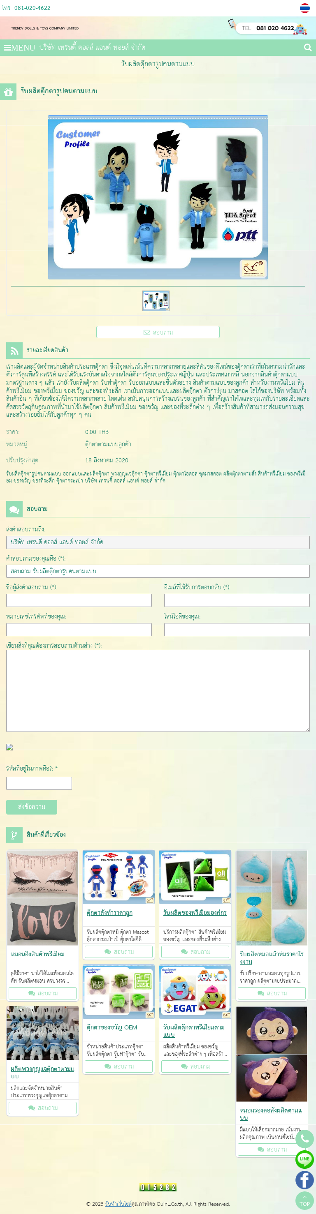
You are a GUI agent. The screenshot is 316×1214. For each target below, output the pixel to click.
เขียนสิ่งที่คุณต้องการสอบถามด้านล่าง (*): (54, 645)
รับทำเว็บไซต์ (118, 1204)
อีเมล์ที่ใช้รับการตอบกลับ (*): (197, 587)
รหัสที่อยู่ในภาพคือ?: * (32, 768)
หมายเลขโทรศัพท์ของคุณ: (36, 616)
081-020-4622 (32, 8)
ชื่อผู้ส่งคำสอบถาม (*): (31, 587)
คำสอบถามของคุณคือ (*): (35, 558)
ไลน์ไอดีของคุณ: (182, 616)
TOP (305, 1201)
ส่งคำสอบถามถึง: (25, 529)
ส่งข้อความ (31, 807)
